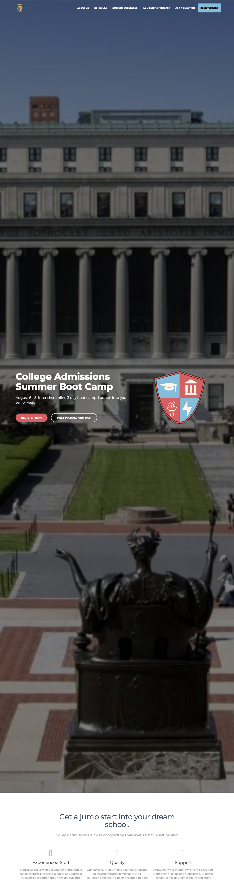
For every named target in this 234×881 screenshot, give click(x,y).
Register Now (209, 9)
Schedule (100, 9)
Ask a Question (185, 9)
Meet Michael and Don (74, 419)
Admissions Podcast (156, 9)
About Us (83, 9)
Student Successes (124, 9)
